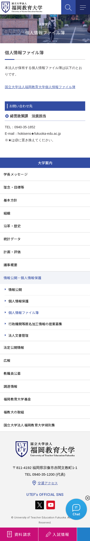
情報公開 (15, 289)
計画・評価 (12, 251)
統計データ (12, 238)
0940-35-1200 (43, 474)
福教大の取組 (14, 412)
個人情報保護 (18, 301)
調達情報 (10, 386)
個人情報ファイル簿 (23, 312)
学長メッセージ (16, 174)
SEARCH (68, 7)
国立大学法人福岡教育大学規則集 (29, 425)
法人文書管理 (18, 335)
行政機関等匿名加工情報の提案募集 (35, 323)
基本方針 (10, 200)
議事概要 (10, 264)
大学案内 (45, 162)
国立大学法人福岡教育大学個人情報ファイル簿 (40, 87)
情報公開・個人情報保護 (22, 277)
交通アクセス (48, 483)
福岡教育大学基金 (17, 399)
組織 (7, 213)
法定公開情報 (14, 347)
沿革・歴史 (12, 225)
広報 (7, 360)
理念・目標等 (14, 187)
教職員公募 (12, 373)
